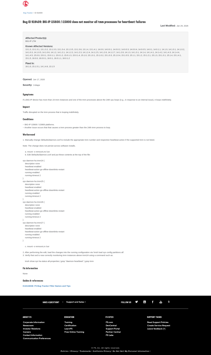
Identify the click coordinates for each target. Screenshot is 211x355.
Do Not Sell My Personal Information (131, 351)
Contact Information (32, 335)
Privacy (74, 351)
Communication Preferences (37, 339)
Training (68, 322)
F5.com (109, 322)
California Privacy (102, 351)
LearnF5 (68, 329)
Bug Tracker (28, 13)
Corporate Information (34, 322)
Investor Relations (31, 329)
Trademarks (85, 351)
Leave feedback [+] (156, 329)
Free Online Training (74, 332)
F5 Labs (109, 335)
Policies (65, 351)
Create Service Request (158, 326)
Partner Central (113, 332)
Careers (27, 332)
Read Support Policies (157, 322)
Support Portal (113, 329)
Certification (70, 326)
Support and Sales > (76, 302)
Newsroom (28, 326)
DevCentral (111, 326)
